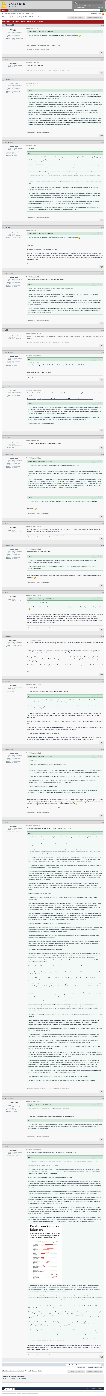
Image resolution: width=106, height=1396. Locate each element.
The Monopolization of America (39, 1152)
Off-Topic (18, 13)
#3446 (102, 273)
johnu (7, 387)
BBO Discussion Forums (8, 13)
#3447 (102, 330)
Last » (40, 16)
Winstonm (9, 80)
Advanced (104, 10)
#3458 (102, 822)
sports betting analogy (85, 529)
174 (30, 16)
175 (33, 16)
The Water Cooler (28, 13)
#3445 (102, 227)
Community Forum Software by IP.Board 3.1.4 (92, 1393)
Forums (4, 10)
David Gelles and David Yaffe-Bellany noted (79, 614)
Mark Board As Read (32, 1393)
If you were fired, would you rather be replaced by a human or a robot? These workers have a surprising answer (60, 399)
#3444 (102, 142)
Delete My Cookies (21, 1393)
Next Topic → (100, 1367)
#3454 (102, 592)
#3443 (102, 80)
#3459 (102, 1098)
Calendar (18, 10)
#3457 (102, 749)
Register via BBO (81, 7)
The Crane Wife (38, 65)
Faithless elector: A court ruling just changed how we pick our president (48, 691)
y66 (6, 59)
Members (11, 10)
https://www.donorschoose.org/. (85, 336)
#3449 (102, 387)
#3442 (102, 59)
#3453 (102, 545)
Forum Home (12, 1393)
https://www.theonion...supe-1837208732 (39, 372)
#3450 (102, 437)
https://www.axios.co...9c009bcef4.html (38, 551)
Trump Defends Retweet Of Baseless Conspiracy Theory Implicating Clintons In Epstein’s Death (54, 465)
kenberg (8, 227)
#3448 (102, 352)
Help (100, 7)
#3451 (102, 454)
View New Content (96, 13)
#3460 (102, 1146)
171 (19, 16)
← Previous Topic (81, 1367)
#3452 (102, 523)
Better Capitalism (58, 828)
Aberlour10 (9, 25)
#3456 (102, 681)
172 (23, 16)
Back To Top (5, 1393)
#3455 (102, 637)
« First (12, 16)
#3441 (102, 25)
